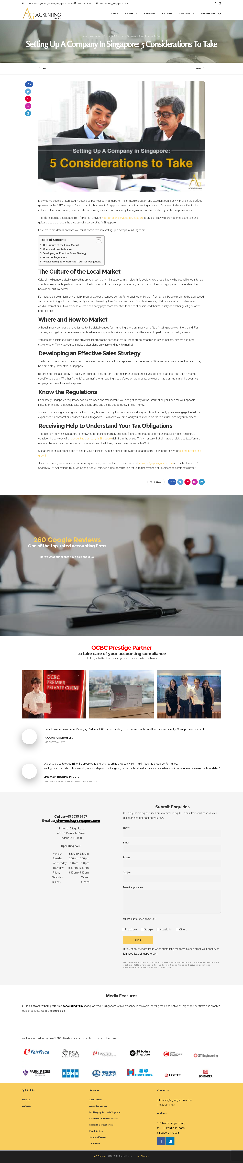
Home (84, 36)
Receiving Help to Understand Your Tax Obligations (72, 261)
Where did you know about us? (139, 919)
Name (172, 831)
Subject (172, 876)
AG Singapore (101, 1156)
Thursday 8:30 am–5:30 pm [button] (71, 867)
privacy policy (198, 965)
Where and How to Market (57, 249)
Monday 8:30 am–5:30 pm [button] (71, 853)
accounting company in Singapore (91, 438)
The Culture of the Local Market (61, 245)
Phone (172, 861)
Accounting (95, 36)
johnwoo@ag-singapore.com (156, 463)
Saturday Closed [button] (70, 877)
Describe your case (172, 900)
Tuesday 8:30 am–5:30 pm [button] (71, 858)
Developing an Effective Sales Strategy (64, 253)
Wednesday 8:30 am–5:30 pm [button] (71, 863)
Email (172, 846)
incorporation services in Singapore (122, 217)
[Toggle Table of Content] (97, 240)
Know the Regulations (55, 257)
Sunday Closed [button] (71, 882)
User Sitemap (142, 1156)
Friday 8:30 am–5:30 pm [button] (71, 872)
